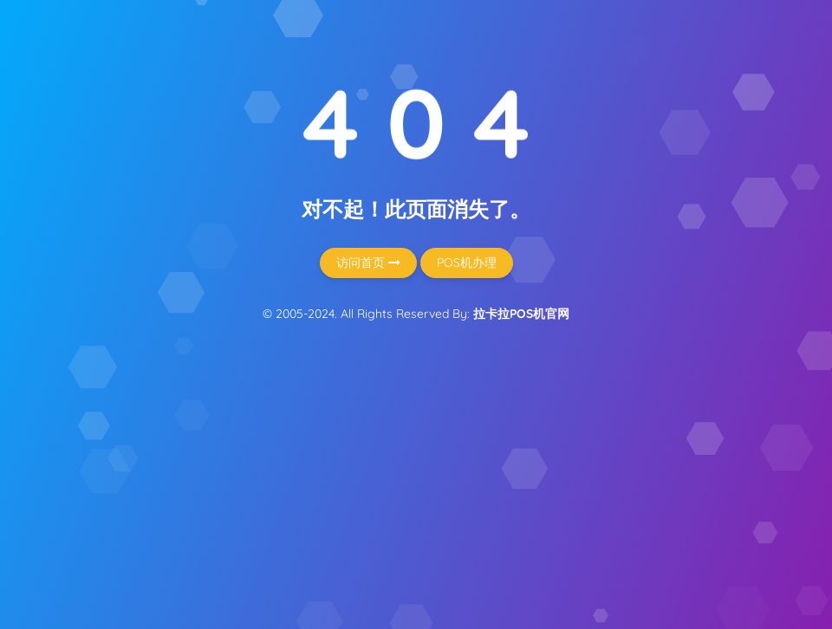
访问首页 (368, 262)
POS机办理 (467, 262)
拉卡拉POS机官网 (521, 313)
